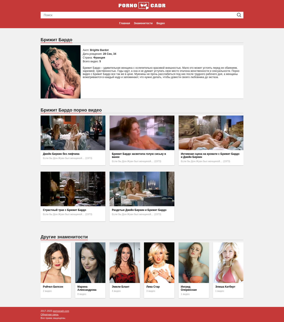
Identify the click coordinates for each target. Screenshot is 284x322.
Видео (160, 23)
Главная (124, 23)
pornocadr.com (61, 311)
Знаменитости (143, 23)
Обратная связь (50, 314)
